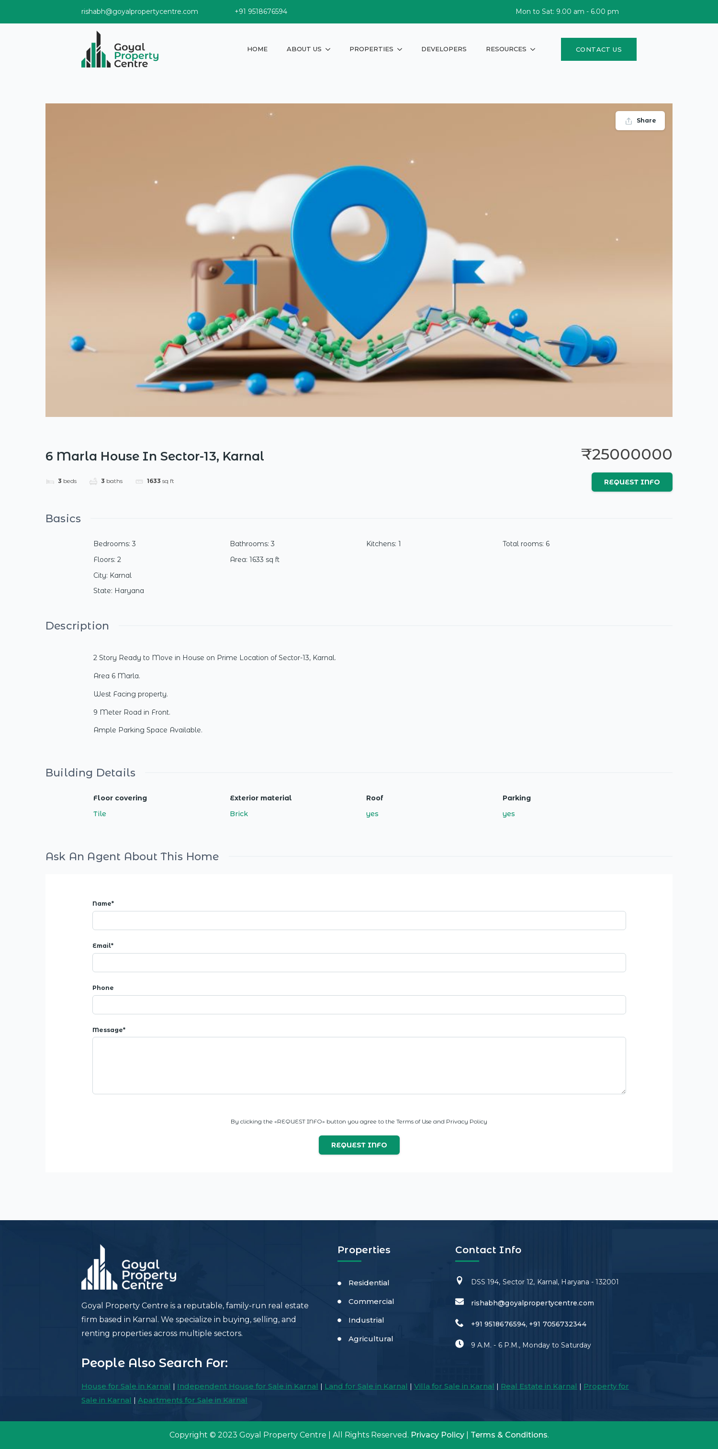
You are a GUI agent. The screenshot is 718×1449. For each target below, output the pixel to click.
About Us (304, 49)
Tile (99, 813)
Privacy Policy (437, 1434)
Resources (506, 49)
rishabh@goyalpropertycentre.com (532, 1303)
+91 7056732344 (557, 1324)
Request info (632, 482)
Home (257, 49)
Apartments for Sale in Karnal (192, 1399)
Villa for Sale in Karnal (454, 1386)
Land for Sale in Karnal (366, 1386)
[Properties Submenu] (402, 49)
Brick (239, 813)
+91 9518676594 (498, 1324)
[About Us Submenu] (331, 49)
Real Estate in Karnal (539, 1386)
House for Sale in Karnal (126, 1386)
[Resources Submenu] (536, 49)
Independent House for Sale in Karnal (247, 1386)
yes (372, 813)
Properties (371, 49)
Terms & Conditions (509, 1434)
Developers (444, 49)
